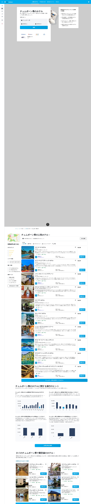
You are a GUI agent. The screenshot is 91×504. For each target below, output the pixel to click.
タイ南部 (26, 228)
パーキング (11, 279)
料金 (29, 243)
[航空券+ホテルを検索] (2, 14)
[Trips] (2, 20)
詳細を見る (82, 256)
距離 (54, 243)
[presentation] (49, 234)
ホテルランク (36, 243)
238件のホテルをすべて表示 (22, 461)
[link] (14, 285)
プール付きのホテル (13, 268)
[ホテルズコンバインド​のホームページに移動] (8, 2)
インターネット (12, 282)
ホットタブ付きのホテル (14, 271)
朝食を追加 (11, 277)
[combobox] (23, 17)
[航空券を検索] (2, 6)
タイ (20, 228)
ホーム (16, 228)
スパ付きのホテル (13, 269)
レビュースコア (46, 243)
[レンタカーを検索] (2, 11)
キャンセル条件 (12, 280)
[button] (2, 2)
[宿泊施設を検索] (2, 8)
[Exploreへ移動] (2, 16)
